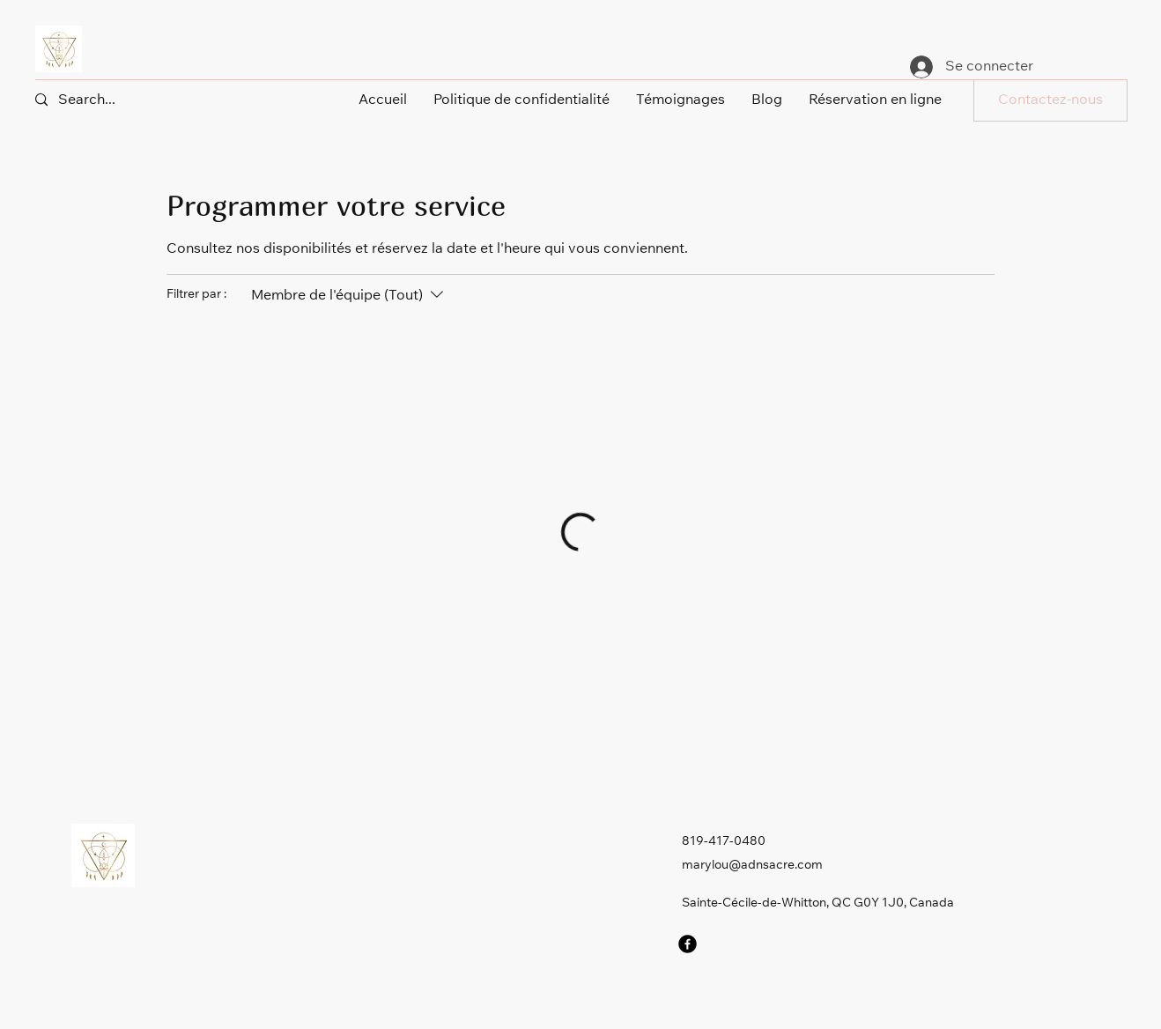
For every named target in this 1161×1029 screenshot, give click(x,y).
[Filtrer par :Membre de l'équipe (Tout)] (349, 296)
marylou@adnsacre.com (752, 866)
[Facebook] (688, 944)
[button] (1050, 100)
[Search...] (101, 100)
